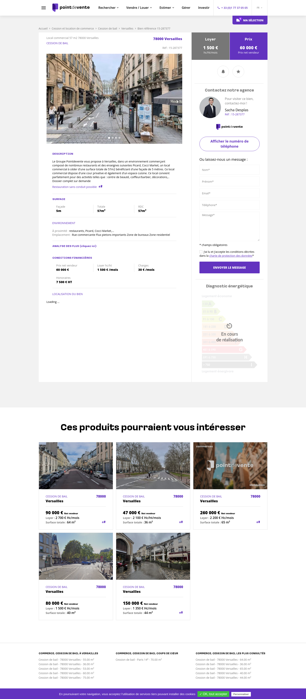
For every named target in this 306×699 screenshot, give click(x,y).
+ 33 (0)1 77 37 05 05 (234, 8)
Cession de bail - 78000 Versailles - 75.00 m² (66, 677)
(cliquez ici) (88, 246)
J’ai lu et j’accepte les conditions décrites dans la (226, 254)
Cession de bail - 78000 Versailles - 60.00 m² (66, 673)
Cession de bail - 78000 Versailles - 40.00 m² (223, 673)
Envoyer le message (229, 267)
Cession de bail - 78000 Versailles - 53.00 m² (66, 668)
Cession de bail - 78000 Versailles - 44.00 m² (223, 677)
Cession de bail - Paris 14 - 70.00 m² (139, 659)
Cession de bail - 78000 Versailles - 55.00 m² (66, 659)
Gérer (186, 7)
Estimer (165, 7)
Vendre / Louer (137, 7)
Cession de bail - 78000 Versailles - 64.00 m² (223, 659)
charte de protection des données (230, 256)
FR (259, 7)
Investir (203, 7)
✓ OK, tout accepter (213, 694)
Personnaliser (241, 694)
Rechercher (107, 7)
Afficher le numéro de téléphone (229, 144)
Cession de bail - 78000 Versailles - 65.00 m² (223, 668)
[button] (57, 99)
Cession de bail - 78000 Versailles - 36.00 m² (66, 664)
